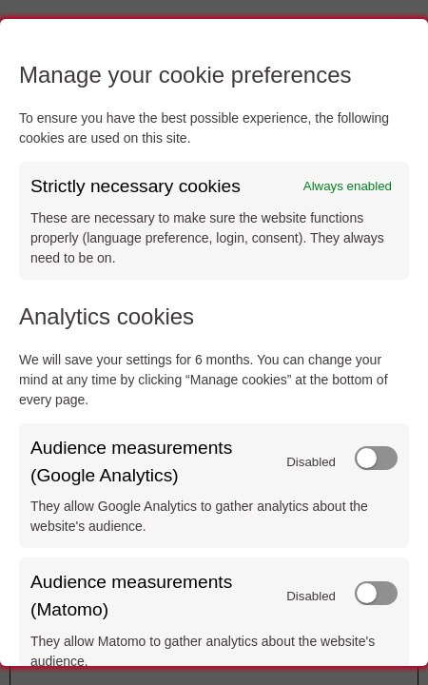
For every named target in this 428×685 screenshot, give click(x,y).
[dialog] (214, 342)
